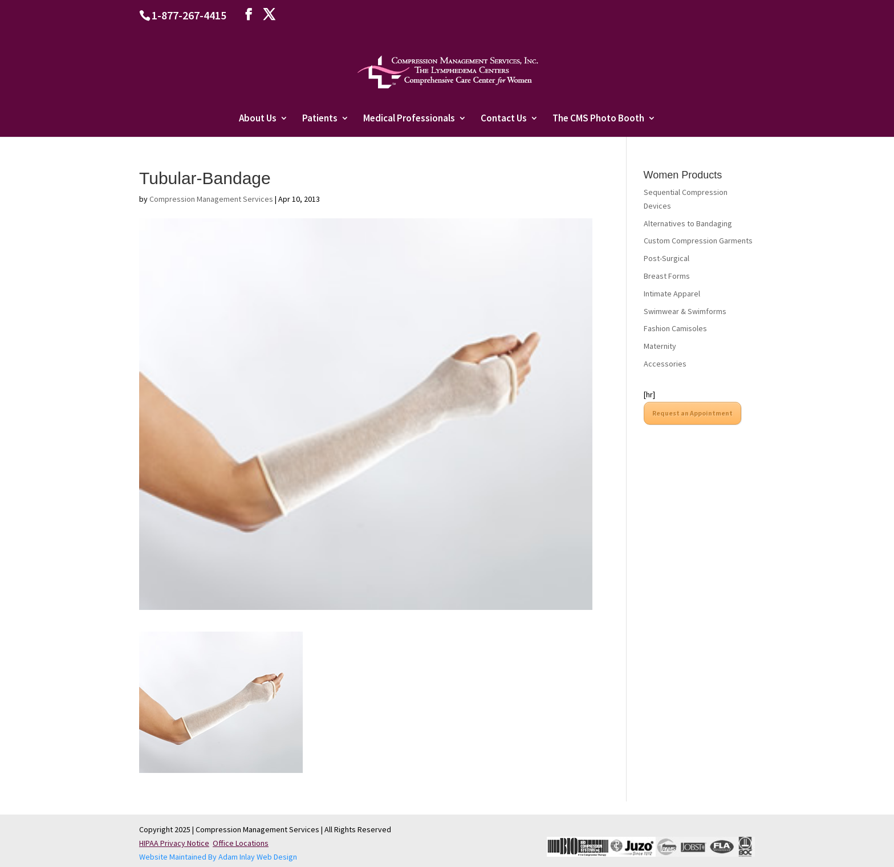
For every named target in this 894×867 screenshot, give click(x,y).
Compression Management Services (211, 199)
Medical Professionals (409, 119)
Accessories (665, 364)
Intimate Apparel (672, 293)
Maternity (660, 346)
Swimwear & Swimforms (685, 311)
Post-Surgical (666, 258)
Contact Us (504, 119)
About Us (258, 119)
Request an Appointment (692, 413)
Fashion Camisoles (675, 328)
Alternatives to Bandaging (688, 223)
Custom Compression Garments (698, 240)
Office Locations (241, 843)
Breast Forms (667, 276)
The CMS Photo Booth (598, 119)
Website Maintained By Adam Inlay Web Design (218, 857)
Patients (320, 119)
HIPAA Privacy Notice (174, 843)
